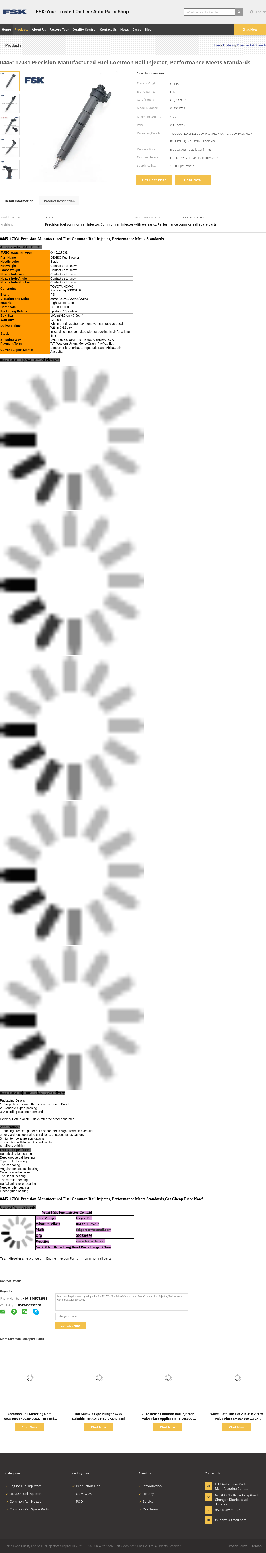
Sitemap (256, 1546)
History (146, 1493)
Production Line (86, 1486)
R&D (77, 1501)
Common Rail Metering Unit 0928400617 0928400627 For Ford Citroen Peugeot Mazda (29, 1419)
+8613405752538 (35, 1298)
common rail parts (97, 1258)
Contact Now (70, 1325)
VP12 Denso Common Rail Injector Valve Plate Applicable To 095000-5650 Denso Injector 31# (167, 1419)
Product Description (59, 201)
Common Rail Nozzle (23, 1501)
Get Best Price (154, 179)
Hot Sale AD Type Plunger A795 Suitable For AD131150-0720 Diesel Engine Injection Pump (98, 1419)
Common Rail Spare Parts (27, 1509)
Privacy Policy (237, 1546)
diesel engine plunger (24, 1258)
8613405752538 (29, 1305)
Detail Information (19, 201)
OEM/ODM (82, 1493)
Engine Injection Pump (62, 1258)
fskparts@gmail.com (229, 1520)
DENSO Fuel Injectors (23, 1493)
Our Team (148, 1509)
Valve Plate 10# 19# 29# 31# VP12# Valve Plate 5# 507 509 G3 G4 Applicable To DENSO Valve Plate (236, 1419)
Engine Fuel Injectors (23, 1486)
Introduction (150, 1486)
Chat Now (249, 29)
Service (146, 1501)
